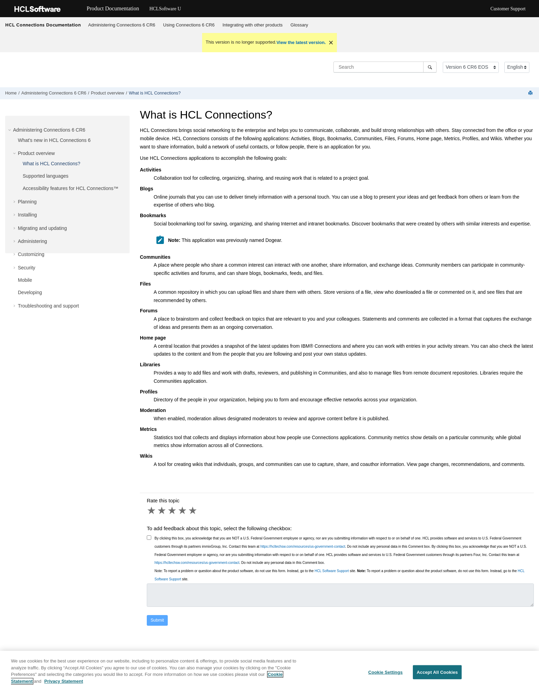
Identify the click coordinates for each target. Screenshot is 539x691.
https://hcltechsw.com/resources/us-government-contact (302, 546)
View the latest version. (301, 42)
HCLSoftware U (165, 8)
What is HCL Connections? (155, 93)
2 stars (162, 510)
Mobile (25, 280)
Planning (27, 201)
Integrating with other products (252, 24)
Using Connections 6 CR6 (189, 24)
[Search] (430, 67)
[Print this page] (531, 93)
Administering (32, 241)
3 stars (172, 510)
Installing (27, 215)
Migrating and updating (42, 228)
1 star (152, 510)
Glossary (299, 24)
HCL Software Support (332, 571)
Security (26, 267)
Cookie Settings (385, 676)
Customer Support (508, 8)
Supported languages (45, 176)
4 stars (183, 510)
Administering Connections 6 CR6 (121, 24)
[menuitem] (121, 25)
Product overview (107, 93)
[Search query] (385, 67)
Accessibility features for (70, 188)
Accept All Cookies (437, 676)
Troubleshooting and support (48, 306)
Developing (30, 292)
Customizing (31, 254)
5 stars (193, 510)
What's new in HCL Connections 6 (54, 140)
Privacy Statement (63, 686)
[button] (10, 130)
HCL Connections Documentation (43, 24)
